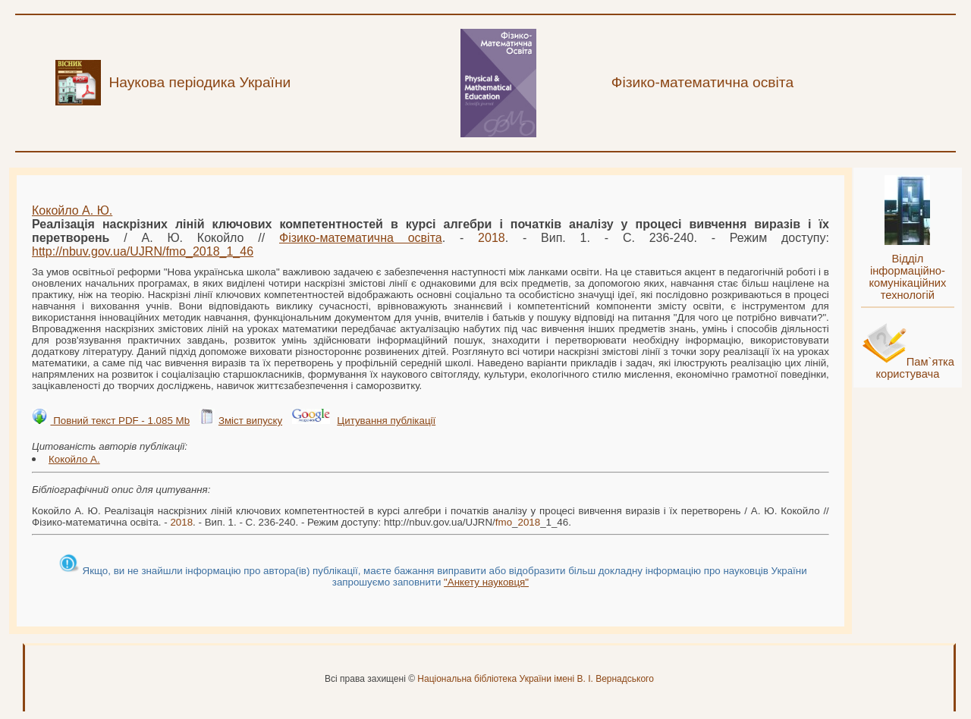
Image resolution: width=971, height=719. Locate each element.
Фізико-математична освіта (360, 237)
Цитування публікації (386, 420)
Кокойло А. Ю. (72, 210)
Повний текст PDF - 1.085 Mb (120, 420)
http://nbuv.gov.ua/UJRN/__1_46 (142, 251)
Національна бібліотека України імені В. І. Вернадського (535, 678)
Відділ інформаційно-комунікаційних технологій (907, 277)
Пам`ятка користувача (914, 368)
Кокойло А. (74, 459)
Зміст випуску (250, 420)
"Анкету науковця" (486, 582)
